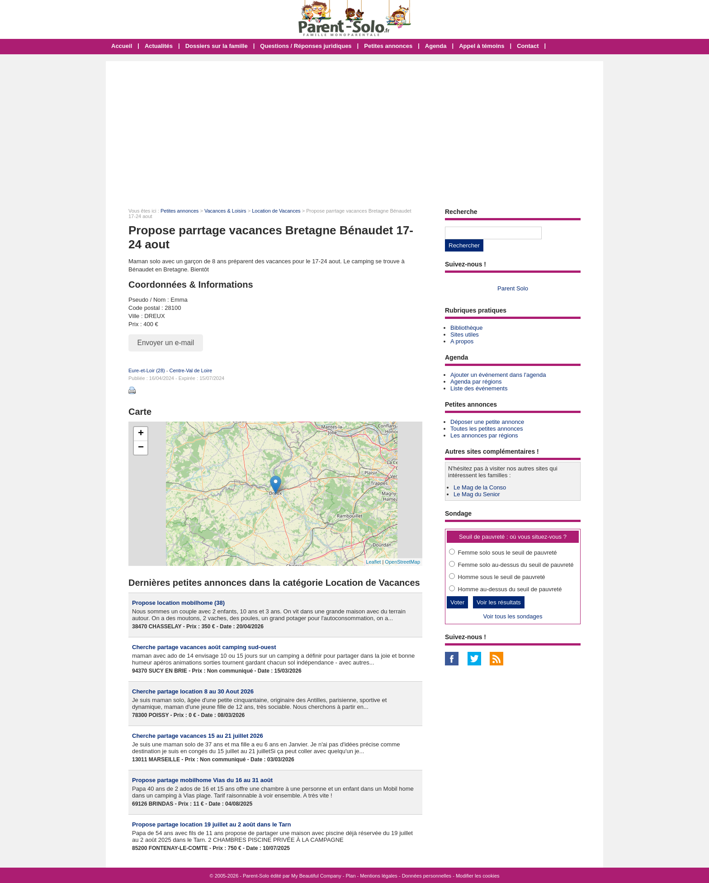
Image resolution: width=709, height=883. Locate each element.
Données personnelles (426, 875)
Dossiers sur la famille (216, 46)
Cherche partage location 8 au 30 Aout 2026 (193, 691)
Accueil (121, 46)
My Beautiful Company (316, 875)
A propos (461, 341)
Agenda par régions (475, 381)
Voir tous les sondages (513, 616)
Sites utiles (464, 334)
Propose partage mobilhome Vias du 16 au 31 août (202, 780)
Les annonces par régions (484, 435)
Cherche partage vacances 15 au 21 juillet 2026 (197, 735)
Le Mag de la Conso (480, 487)
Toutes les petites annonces (486, 428)
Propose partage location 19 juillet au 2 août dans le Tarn (211, 824)
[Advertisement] (354, 129)
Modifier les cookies (478, 875)
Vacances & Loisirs (225, 211)
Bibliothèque (466, 327)
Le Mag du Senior (477, 494)
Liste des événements (478, 388)
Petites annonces (388, 46)
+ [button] (141, 434)
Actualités (159, 46)
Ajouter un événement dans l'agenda (498, 374)
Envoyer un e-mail (165, 343)
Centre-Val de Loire (190, 370)
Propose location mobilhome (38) (178, 602)
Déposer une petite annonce (487, 421)
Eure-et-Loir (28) (146, 370)
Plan (351, 875)
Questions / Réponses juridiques (305, 46)
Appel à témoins (481, 46)
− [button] (141, 448)
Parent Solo (512, 288)
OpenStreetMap (402, 562)
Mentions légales (378, 875)
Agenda (436, 46)
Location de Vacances (276, 211)
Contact (528, 46)
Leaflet (373, 562)
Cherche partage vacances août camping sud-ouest (204, 647)
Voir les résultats (499, 602)
